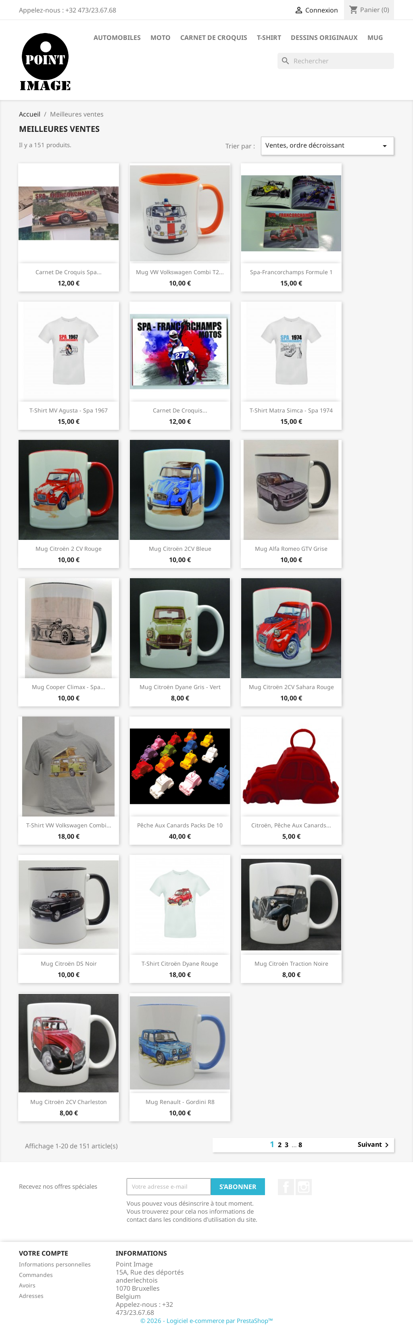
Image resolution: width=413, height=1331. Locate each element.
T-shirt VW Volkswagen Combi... (68, 825)
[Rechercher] (335, 61)
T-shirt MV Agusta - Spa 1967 (68, 410)
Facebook (286, 1187)
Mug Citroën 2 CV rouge (68, 548)
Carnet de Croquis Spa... (68, 272)
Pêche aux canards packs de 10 (180, 825)
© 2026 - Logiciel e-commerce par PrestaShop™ (206, 1320)
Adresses (31, 1296)
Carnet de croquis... (180, 410)
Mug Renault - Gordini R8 (180, 1102)
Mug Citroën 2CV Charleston (68, 1102)
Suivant (375, 1145)
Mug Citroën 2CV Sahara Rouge (291, 687)
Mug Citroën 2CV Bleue (180, 548)
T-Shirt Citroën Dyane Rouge (180, 963)
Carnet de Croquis (213, 37)
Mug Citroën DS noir (69, 963)
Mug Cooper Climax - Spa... (68, 687)
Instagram (304, 1187)
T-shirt (269, 37)
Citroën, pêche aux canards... (291, 825)
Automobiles (117, 37)
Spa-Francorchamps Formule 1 (291, 272)
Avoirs (27, 1285)
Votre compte (43, 1253)
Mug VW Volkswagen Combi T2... (180, 272)
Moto (160, 37)
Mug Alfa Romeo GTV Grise (291, 548)
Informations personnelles (55, 1264)
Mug (375, 37)
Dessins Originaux (324, 37)
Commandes (36, 1275)
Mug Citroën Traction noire (291, 963)
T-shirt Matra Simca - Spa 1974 (291, 410)
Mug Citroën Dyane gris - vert (180, 687)
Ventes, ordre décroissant (327, 146)
